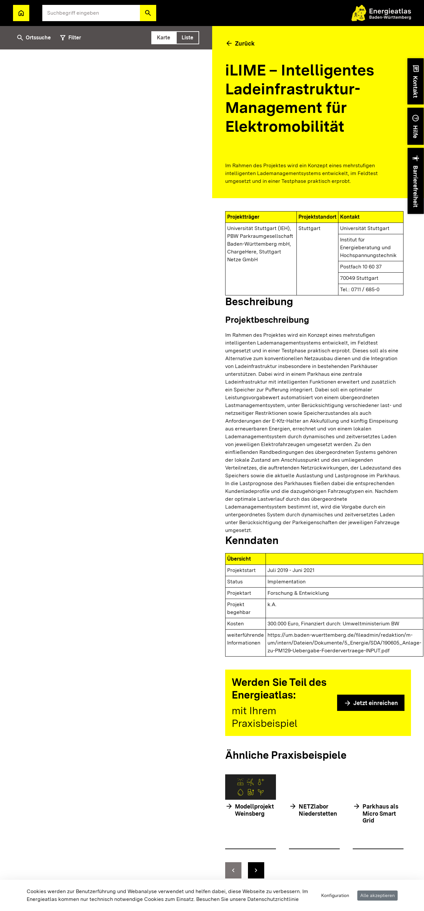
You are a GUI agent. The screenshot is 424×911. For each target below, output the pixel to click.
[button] (148, 13)
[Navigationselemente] (314, 870)
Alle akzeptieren (377, 895)
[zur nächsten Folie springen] (256, 870)
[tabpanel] (106, 480)
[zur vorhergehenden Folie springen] (233, 870)
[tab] (163, 37)
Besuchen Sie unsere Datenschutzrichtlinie (247, 899)
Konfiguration (335, 895)
